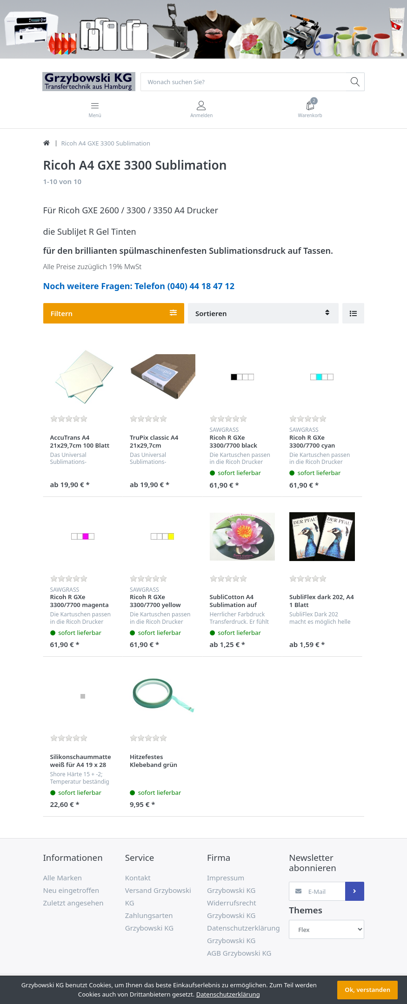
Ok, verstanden (367, 989)
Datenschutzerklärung (228, 994)
